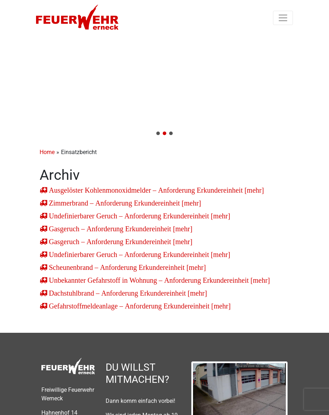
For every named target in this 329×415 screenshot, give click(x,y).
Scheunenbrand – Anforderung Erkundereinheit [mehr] (126, 267)
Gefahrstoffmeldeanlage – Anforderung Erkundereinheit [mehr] (139, 306)
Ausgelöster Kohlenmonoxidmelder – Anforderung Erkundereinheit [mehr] (155, 190)
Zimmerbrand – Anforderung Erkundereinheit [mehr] (124, 203)
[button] (164, 88)
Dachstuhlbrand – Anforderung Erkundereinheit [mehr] (127, 293)
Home (47, 152)
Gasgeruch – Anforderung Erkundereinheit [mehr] (119, 228)
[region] (164, 88)
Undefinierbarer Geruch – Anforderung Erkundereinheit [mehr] (138, 215)
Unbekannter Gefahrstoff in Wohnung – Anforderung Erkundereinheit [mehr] (158, 280)
